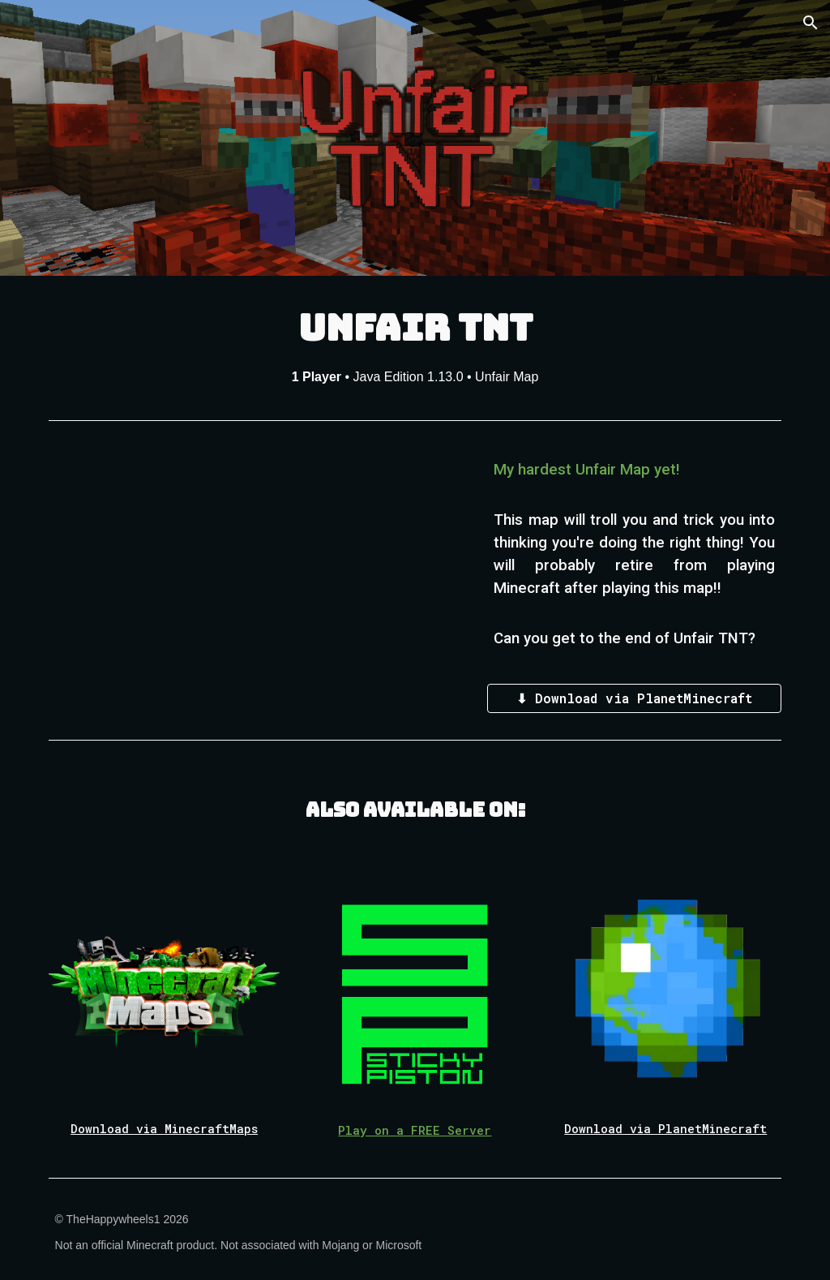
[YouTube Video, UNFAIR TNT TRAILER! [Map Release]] (258, 565)
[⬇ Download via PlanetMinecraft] (634, 698)
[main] (415, 344)
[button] (810, 22)
